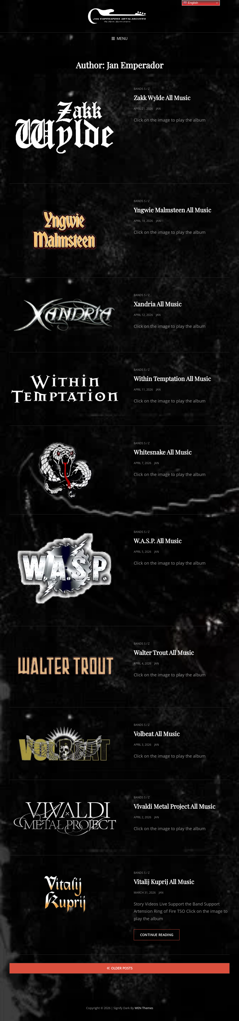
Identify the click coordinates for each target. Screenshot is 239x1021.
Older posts (122, 968)
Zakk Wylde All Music (162, 98)
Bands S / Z (142, 89)
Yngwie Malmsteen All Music (172, 210)
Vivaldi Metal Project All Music (174, 806)
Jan (158, 109)
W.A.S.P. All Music (158, 541)
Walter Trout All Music (164, 652)
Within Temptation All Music (172, 378)
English (190, 3)
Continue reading (161, 936)
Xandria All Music (158, 304)
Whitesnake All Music (163, 452)
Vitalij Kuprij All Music (164, 882)
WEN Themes (144, 1008)
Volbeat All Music (157, 734)
